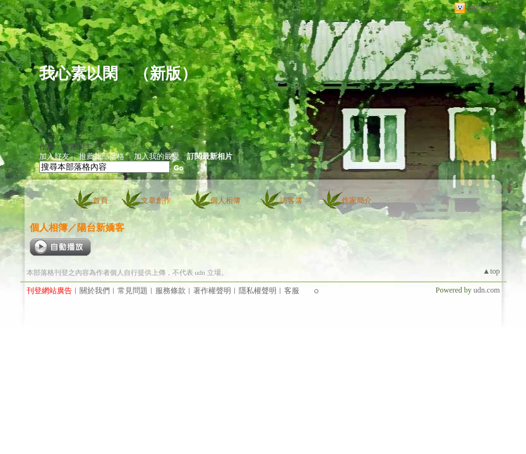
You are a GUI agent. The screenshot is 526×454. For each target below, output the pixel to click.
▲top (490, 271)
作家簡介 (357, 200)
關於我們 (95, 290)
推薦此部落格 (101, 156)
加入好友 (54, 156)
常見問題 (132, 290)
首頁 (100, 200)
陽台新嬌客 (100, 227)
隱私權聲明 (258, 290)
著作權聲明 (212, 290)
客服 (291, 290)
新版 (165, 73)
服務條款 (170, 290)
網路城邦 (483, 8)
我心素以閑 (78, 73)
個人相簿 (225, 200)
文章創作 (156, 200)
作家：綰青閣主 (65, 147)
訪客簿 (291, 200)
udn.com (487, 290)
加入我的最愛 (156, 156)
